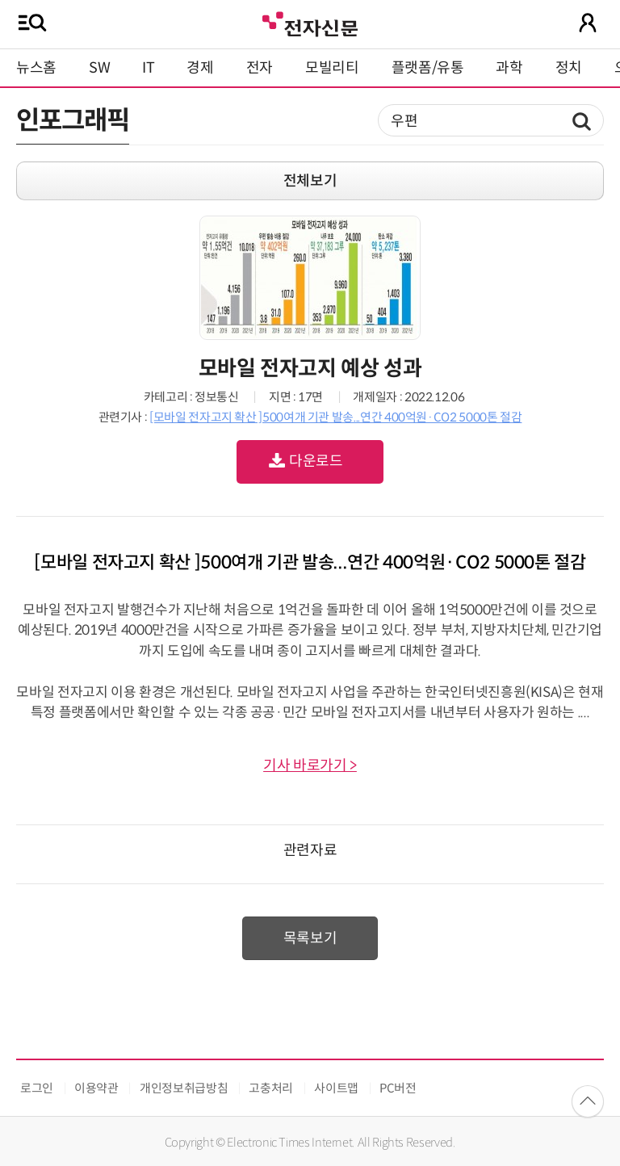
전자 (259, 68)
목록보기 (310, 938)
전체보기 (310, 181)
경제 (199, 68)
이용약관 (96, 1088)
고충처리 (271, 1088)
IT (148, 68)
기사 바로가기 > (310, 765)
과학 (509, 68)
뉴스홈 (36, 68)
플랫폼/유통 (428, 68)
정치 (568, 68)
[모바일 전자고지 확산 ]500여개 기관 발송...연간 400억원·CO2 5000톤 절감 (335, 417)
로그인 (36, 1088)
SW (99, 68)
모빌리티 (332, 68)
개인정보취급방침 (184, 1088)
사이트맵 (336, 1088)
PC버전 (398, 1088)
